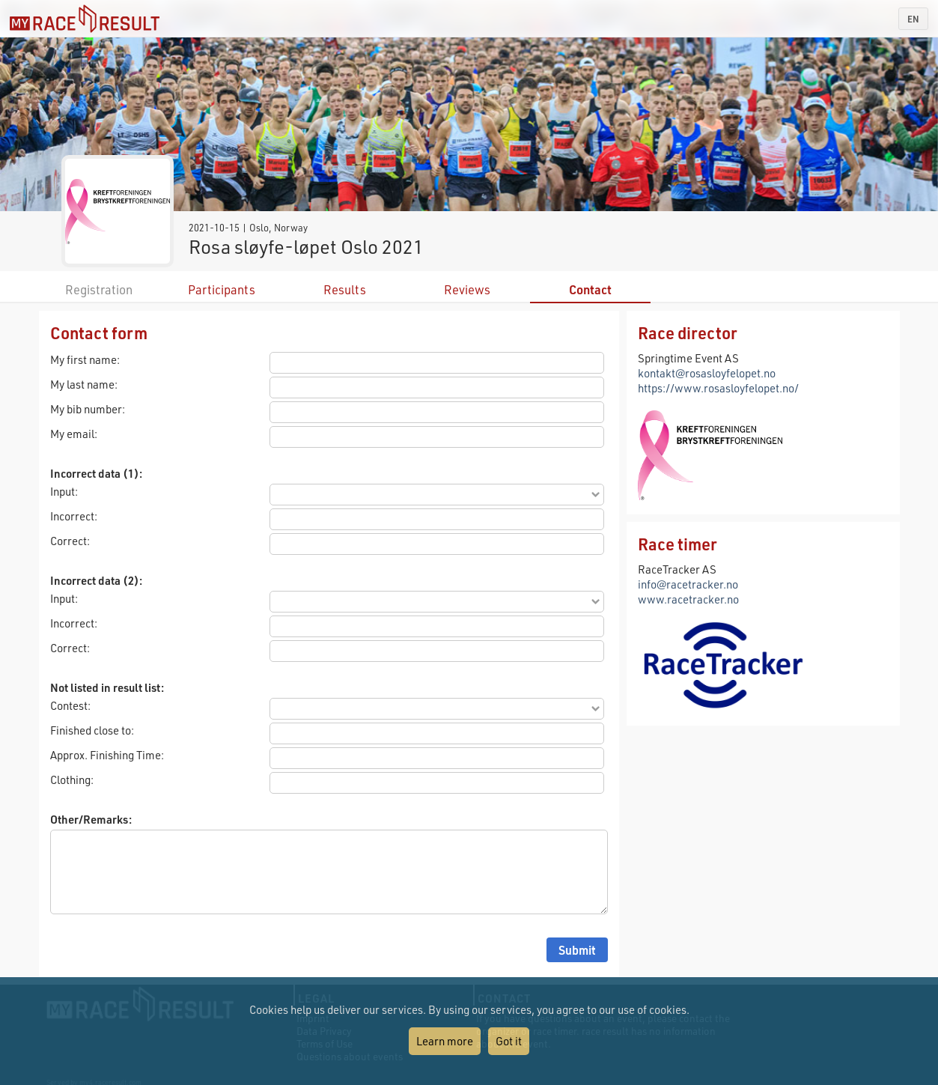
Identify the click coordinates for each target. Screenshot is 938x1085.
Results (344, 289)
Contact (590, 289)
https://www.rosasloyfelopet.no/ (718, 387)
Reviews (467, 289)
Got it (509, 1040)
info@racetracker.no (688, 584)
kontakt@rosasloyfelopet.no (707, 372)
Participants (221, 289)
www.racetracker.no (688, 599)
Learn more (444, 1040)
